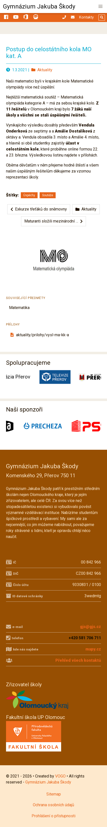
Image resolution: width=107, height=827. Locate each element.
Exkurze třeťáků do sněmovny (39, 209)
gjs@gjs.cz (90, 626)
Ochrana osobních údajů (53, 804)
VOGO (60, 776)
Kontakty (86, 17)
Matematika (19, 307)
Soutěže (47, 195)
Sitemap (53, 794)
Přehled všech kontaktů (78, 660)
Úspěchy (29, 195)
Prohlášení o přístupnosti (53, 816)
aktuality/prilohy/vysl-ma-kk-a (39, 335)
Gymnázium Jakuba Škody (39, 6)
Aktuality (41, 70)
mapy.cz (93, 649)
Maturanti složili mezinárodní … (53, 221)
